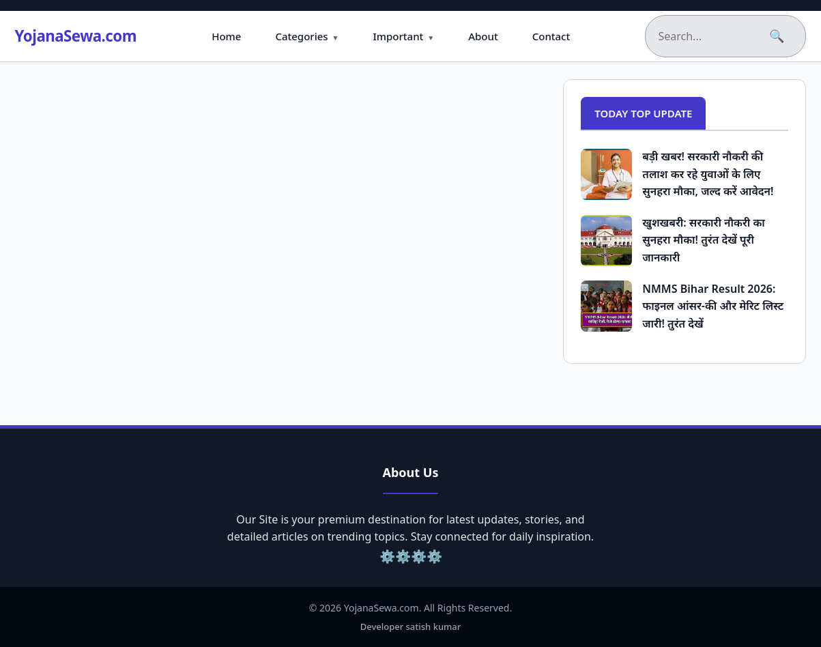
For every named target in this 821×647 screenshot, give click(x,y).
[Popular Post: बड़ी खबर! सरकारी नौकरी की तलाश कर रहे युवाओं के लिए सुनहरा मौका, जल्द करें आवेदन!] (606, 174)
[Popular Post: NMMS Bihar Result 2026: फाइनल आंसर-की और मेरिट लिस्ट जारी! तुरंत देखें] (606, 306)
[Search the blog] (710, 36)
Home (237, 36)
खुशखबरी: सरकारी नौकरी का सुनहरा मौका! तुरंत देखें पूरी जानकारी (703, 240)
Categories (312, 36)
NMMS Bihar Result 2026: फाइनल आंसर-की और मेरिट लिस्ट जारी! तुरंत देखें (712, 306)
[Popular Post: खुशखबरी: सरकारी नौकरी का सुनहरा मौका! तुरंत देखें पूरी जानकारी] (606, 240)
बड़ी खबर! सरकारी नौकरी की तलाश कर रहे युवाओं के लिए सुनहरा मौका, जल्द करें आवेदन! (707, 174)
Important (409, 36)
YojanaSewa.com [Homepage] (86, 35)
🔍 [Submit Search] (777, 36)
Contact (562, 36)
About (493, 36)
